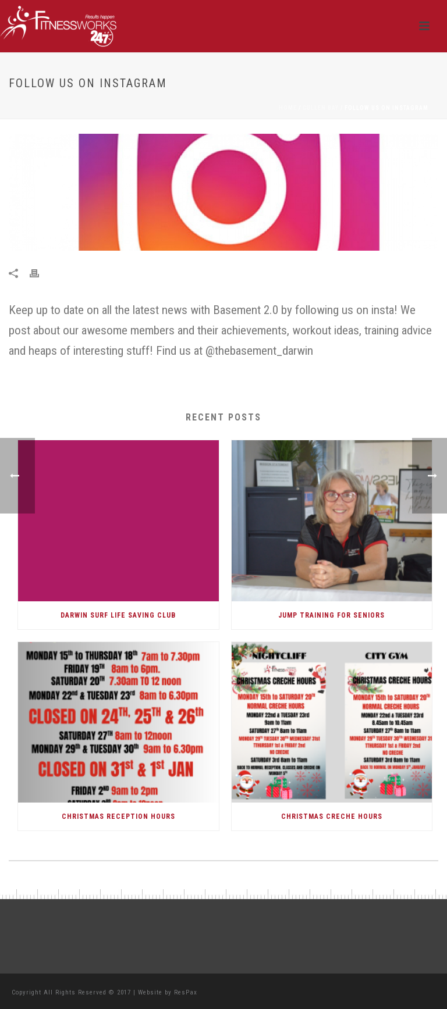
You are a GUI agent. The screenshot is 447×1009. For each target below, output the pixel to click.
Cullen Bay (321, 108)
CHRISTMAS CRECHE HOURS (331, 816)
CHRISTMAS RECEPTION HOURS (118, 816)
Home (288, 108)
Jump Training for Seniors (331, 615)
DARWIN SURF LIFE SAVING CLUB (118, 615)
